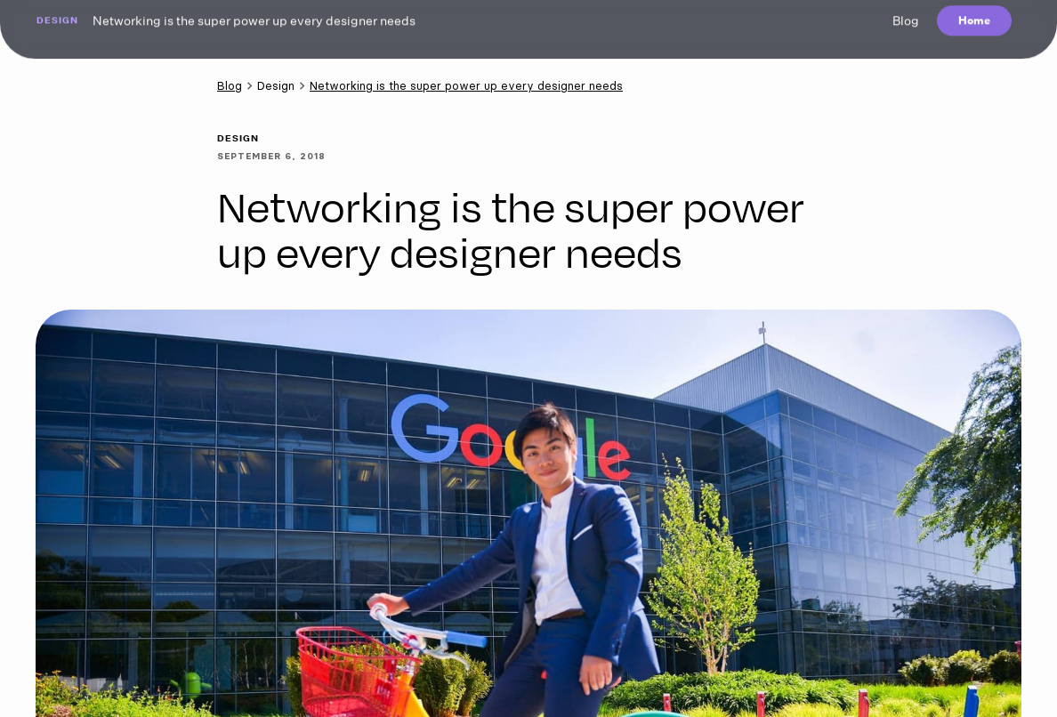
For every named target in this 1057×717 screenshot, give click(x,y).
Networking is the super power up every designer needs (466, 85)
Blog (229, 85)
